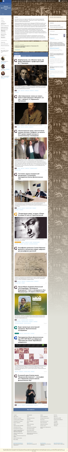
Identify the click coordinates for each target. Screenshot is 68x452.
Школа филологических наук (6, 8)
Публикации (52, 31)
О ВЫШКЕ (15, 415)
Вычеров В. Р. (57, 48)
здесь (50, 449)
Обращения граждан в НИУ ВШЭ (18, 425)
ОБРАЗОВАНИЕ (29, 415)
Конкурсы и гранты (43, 425)
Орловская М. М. (52, 57)
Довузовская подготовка (30, 418)
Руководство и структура (17, 418)
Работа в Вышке (16, 439)
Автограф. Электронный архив (55, 17)
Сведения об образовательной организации (18, 434)
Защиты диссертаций (43, 422)
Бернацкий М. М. (52, 48)
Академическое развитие (44, 424)
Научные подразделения (44, 416)
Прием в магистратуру (30, 424)
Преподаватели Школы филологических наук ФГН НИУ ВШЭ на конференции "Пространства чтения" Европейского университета (30, 339)
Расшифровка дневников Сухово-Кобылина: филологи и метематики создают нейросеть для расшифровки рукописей (31, 249)
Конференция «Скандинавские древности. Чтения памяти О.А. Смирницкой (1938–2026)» (27, 46)
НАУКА (41, 415)
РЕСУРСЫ (55, 415)
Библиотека (55, 416)
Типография (55, 421)
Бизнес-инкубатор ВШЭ (30, 430)
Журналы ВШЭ (56, 424)
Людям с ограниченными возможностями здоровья (20, 436)
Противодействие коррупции (18, 428)
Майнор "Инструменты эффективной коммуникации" (4, 30)
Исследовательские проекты (44, 418)
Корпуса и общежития (17, 422)
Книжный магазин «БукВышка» (58, 419)
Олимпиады (28, 419)
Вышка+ (28, 422)
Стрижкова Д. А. (52, 69)
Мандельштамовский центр (5, 45)
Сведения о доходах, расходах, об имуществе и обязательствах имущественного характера (19, 431)
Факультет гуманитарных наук (6, 3)
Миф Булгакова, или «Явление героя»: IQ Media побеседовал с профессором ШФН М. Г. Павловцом (31, 61)
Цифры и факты (16, 416)
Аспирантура (29, 425)
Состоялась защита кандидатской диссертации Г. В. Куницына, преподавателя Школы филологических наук (30, 176)
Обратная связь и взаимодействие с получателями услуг (32, 433)
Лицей (28, 416)
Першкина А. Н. (52, 38)
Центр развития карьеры (30, 428)
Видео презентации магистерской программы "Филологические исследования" (28, 328)
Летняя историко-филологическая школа (56, 27)
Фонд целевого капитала (17, 427)
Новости (16, 53)
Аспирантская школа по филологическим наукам (4, 28)
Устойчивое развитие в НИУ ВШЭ (19, 419)
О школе (2, 20)
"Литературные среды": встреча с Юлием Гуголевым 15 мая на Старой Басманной (31, 214)
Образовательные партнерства (31, 431)
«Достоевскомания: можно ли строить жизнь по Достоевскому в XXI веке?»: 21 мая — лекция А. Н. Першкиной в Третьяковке (31, 98)
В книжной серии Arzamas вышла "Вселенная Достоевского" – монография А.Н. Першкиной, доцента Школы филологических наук (31, 377)
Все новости (30, 409)
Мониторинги (42, 419)
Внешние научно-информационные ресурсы (45, 427)
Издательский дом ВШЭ (57, 418)
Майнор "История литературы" (3, 35)
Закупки (15, 424)
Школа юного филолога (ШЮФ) (55, 25)
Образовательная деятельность (3, 24)
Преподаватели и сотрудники (18, 421)
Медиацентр (56, 422)
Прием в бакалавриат (30, 421)
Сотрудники (3, 21)
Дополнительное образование (31, 427)
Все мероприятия (17, 49)
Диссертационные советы (44, 421)
